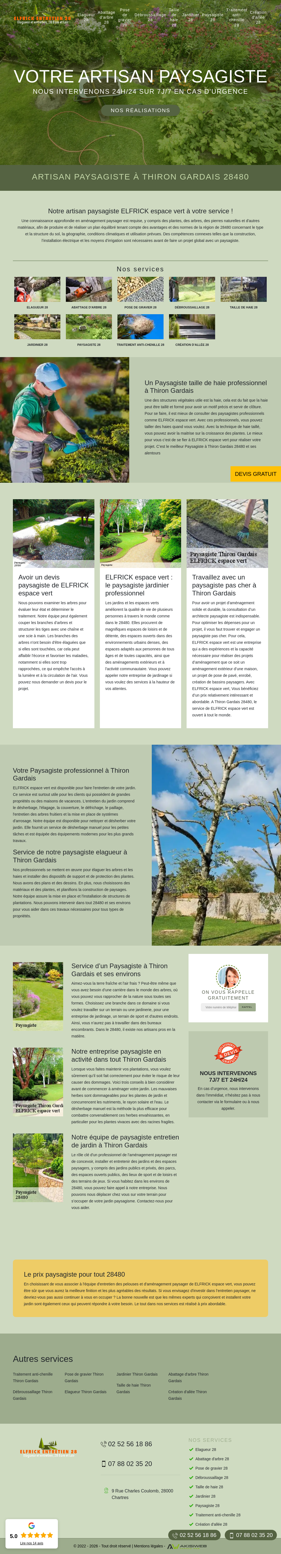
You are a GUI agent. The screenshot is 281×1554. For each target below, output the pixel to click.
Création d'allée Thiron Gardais (187, 1395)
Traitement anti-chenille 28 (236, 17)
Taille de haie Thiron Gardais (134, 1388)
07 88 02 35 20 (251, 1535)
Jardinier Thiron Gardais (137, 1374)
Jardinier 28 (190, 17)
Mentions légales (148, 1546)
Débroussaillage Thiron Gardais (32, 1395)
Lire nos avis (31, 1543)
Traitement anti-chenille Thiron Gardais (33, 1377)
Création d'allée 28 (258, 17)
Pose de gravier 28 (125, 17)
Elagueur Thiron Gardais (85, 1392)
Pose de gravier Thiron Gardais (84, 1377)
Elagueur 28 (86, 17)
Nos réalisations (140, 110)
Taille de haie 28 (174, 17)
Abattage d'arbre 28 (106, 17)
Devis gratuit (256, 474)
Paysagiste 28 (212, 17)
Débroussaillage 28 (150, 17)
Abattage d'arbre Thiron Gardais (188, 1377)
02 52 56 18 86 (194, 1535)
